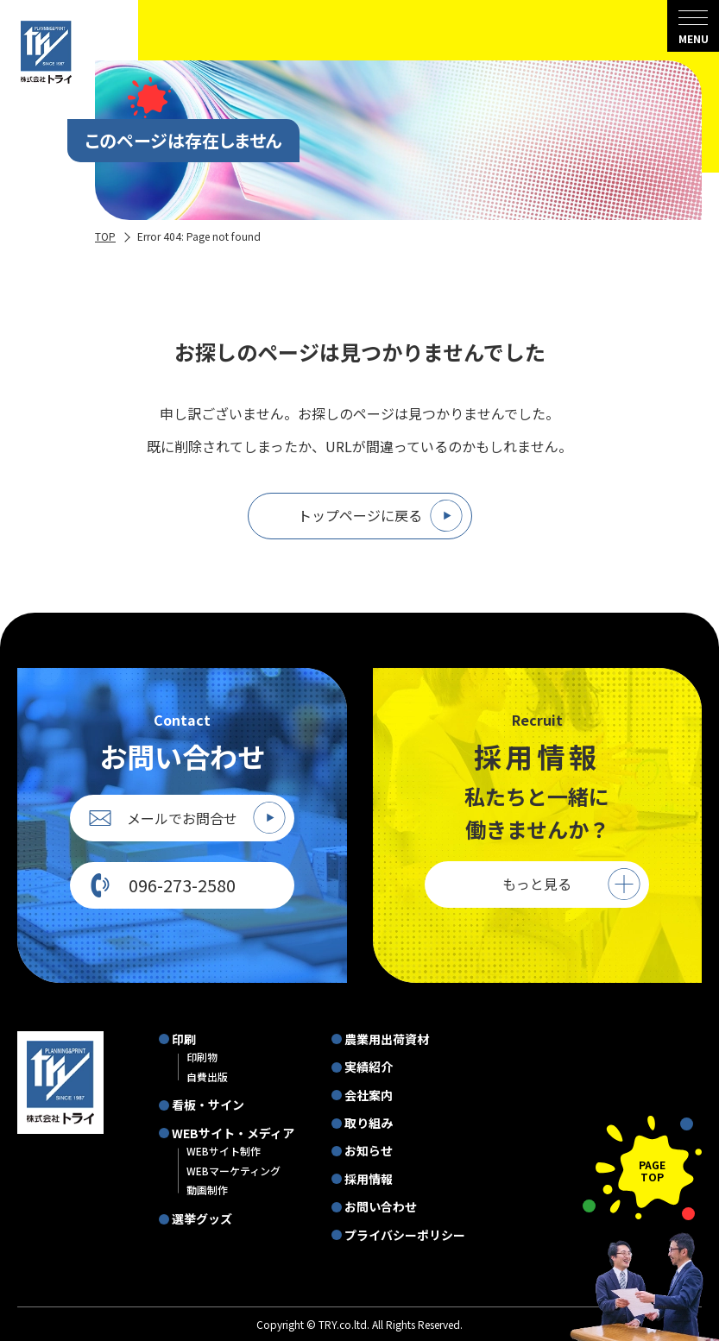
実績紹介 (368, 1066)
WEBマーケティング (233, 1170)
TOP (105, 236)
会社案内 (368, 1095)
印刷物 (202, 1056)
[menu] (693, 26)
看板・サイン (208, 1104)
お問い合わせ (380, 1206)
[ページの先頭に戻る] (642, 1168)
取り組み (368, 1122)
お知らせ (368, 1150)
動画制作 (207, 1189)
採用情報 (368, 1178)
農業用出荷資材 (386, 1039)
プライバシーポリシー (404, 1234)
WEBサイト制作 (223, 1150)
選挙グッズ (202, 1218)
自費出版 (207, 1076)
